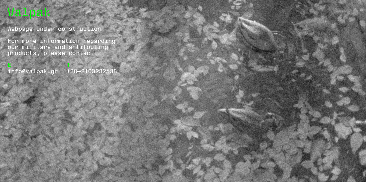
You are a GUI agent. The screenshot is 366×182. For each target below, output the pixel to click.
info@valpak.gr (33, 71)
